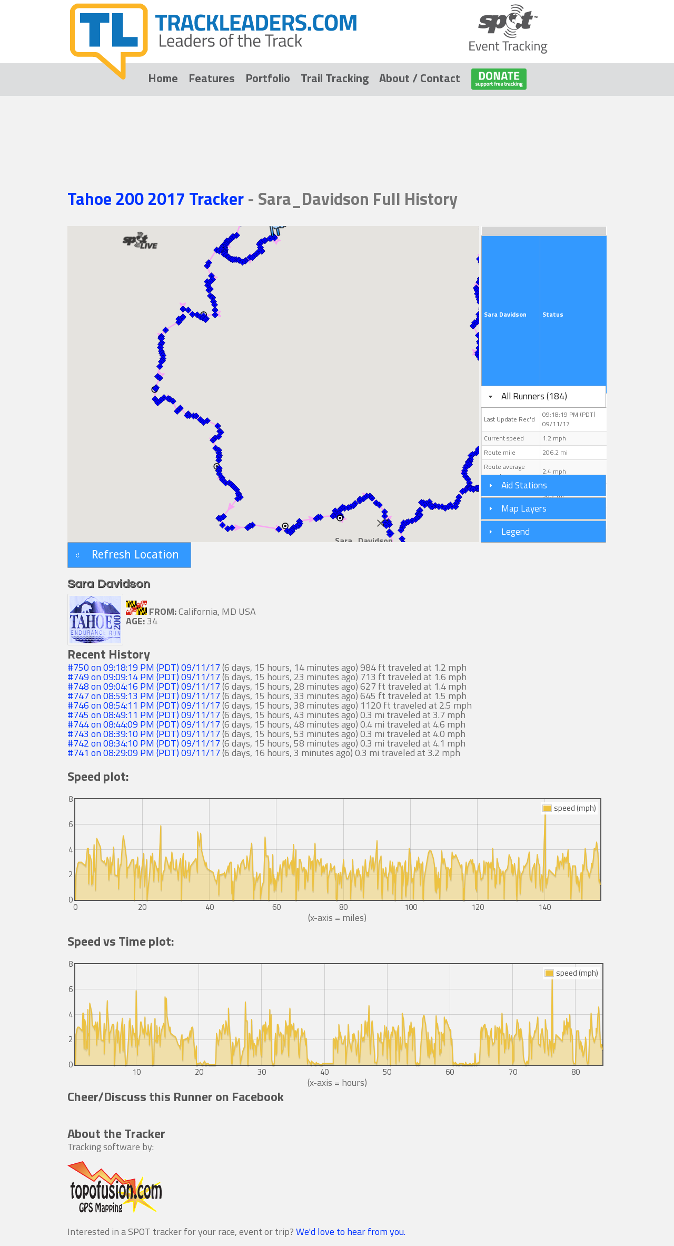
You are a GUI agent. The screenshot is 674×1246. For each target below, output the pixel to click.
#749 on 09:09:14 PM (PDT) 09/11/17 (143, 677)
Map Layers (524, 508)
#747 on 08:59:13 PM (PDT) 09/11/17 (143, 696)
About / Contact (419, 78)
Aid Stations (524, 485)
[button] (207, 265)
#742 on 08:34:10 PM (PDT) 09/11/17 (143, 743)
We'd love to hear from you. (350, 1231)
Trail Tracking (335, 78)
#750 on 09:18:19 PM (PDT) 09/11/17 (143, 667)
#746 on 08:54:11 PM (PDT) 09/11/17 (143, 705)
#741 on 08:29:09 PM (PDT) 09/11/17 (143, 752)
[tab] (543, 397)
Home (163, 78)
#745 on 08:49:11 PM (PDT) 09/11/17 (143, 715)
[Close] (380, 523)
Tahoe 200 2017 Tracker (157, 198)
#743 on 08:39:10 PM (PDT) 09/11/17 (143, 734)
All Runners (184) (534, 396)
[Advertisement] (337, 127)
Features (212, 78)
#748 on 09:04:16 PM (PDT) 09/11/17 (143, 686)
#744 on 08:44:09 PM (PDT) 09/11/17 (143, 724)
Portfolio (267, 78)
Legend (515, 531)
